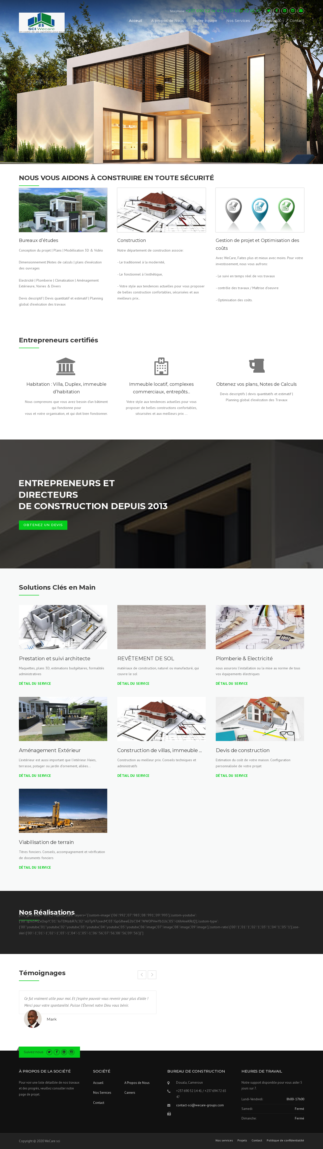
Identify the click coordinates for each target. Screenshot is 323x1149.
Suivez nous (33, 1052)
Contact (297, 20)
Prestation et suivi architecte (54, 658)
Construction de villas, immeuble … (159, 750)
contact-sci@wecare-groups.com (200, 1105)
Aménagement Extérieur (50, 750)
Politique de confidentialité (285, 1140)
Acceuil (135, 20)
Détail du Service (35, 683)
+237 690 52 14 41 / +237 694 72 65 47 (223, 10)
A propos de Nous (167, 20)
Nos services (224, 1140)
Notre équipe (205, 20)
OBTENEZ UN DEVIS (43, 525)
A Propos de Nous (137, 1083)
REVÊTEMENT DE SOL (145, 658)
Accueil (98, 1083)
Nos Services (238, 20)
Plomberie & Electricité (244, 658)
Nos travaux (270, 20)
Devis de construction (243, 750)
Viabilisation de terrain (46, 842)
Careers (129, 1092)
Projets (242, 1140)
